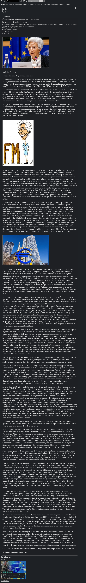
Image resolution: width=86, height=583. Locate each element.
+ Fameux (47, 4)
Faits (6, 4)
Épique (25, 4)
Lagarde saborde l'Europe (14, 22)
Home (3, 4)
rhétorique (40, 24)
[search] (12, 1)
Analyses (11, 4)
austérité (12, 24)
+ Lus (42, 4)
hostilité (24, 24)
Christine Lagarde (8, 31)
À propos (67, 4)
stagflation (21, 26)
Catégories (30, 4)
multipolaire (55, 24)
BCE (5, 33)
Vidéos (53, 4)
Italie (5, 29)
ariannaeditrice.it (26, 76)
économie (6, 24)
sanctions (4, 26)
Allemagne (14, 29)
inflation (10, 26)
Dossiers (37, 4)
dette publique (18, 24)
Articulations (18, 4)
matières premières (32, 24)
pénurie (45, 24)
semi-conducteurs (29, 26)
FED (8, 33)
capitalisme (15, 26)
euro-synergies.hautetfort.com (20, 19)
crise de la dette (12, 27)
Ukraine (9, 29)
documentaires (6, 16)
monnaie (61, 24)
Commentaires (59, 4)
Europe (6, 27)
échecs (50, 24)
